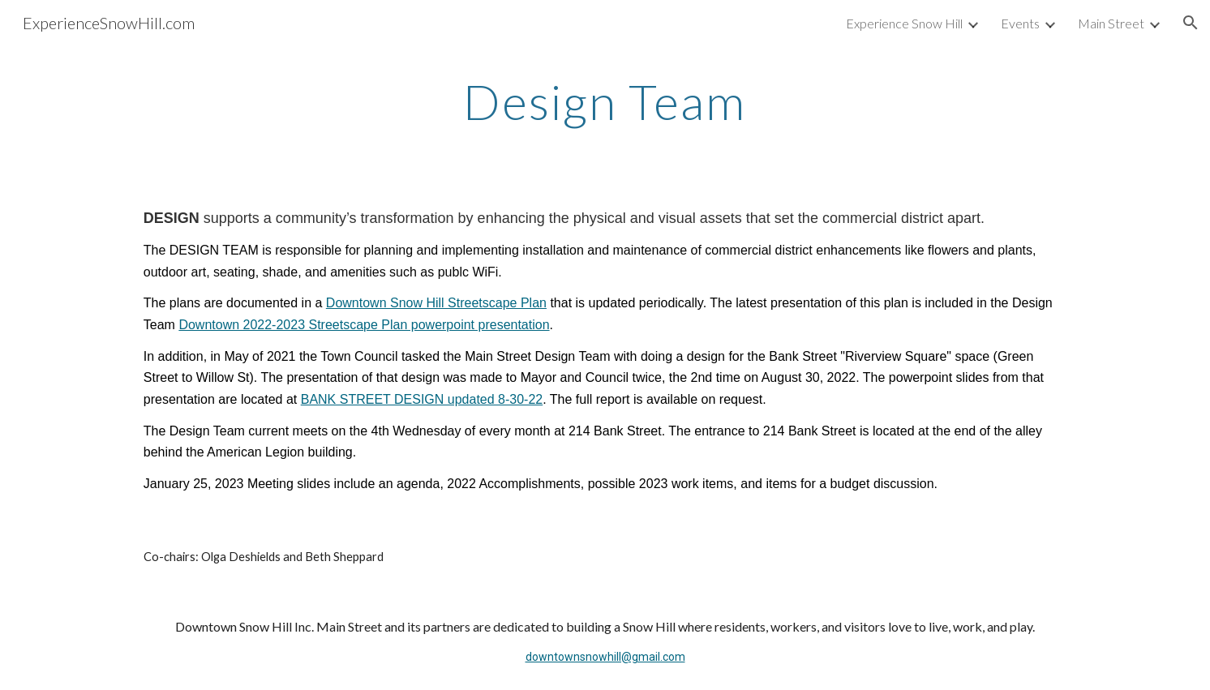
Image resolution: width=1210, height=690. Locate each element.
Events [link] (1020, 23)
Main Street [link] (1111, 23)
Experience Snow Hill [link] (904, 23)
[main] (605, 101)
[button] (1190, 22)
